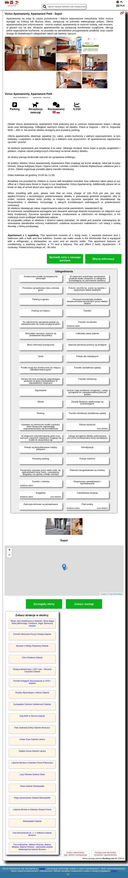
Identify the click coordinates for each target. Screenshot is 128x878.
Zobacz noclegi (84, 604)
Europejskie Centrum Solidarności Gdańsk (32, 704)
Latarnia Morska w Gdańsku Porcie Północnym (32, 763)
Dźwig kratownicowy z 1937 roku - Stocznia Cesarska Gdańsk (32, 670)
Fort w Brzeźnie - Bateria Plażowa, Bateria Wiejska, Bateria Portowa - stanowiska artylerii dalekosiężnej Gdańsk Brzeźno (32, 847)
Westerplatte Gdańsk (32, 821)
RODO (114, 871)
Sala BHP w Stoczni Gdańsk (32, 716)
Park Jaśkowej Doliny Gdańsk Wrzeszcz (32, 728)
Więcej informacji (103, 258)
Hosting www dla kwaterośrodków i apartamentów (105, 853)
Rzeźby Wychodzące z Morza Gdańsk (32, 692)
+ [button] (9, 550)
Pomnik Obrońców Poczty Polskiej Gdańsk (32, 634)
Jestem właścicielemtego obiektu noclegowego (75, 853)
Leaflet (103, 594)
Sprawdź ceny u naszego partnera (65, 259)
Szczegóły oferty (44, 604)
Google (42, 868)
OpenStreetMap (115, 594)
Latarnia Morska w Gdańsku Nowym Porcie (32, 809)
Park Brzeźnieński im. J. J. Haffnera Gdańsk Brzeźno (32, 834)
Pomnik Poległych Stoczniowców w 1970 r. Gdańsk (32, 682)
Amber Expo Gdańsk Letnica (32, 739)
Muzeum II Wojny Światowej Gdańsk (32, 646)
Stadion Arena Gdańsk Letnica (32, 751)
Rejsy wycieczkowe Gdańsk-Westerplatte (32, 798)
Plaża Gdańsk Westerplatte (32, 786)
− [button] (9, 555)
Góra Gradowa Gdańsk (32, 657)
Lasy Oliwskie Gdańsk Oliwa (32, 774)
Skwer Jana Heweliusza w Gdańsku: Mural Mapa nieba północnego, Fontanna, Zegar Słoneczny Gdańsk (32, 623)
